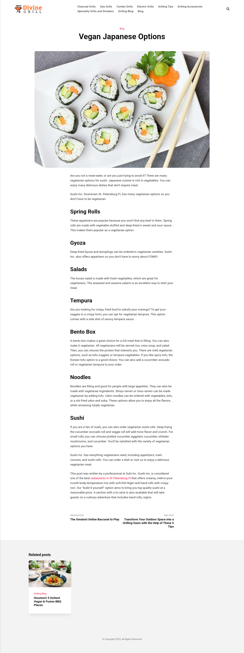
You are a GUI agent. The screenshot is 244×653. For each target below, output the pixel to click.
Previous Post (96, 517)
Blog (140, 11)
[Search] (228, 9)
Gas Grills (106, 6)
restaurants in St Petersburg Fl (111, 478)
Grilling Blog (125, 11)
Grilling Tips (165, 6)
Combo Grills (125, 6)
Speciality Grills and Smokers (95, 11)
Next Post (148, 521)
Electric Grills (145, 6)
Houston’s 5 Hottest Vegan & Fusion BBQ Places (47, 601)
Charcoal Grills (86, 6)
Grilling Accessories (190, 6)
